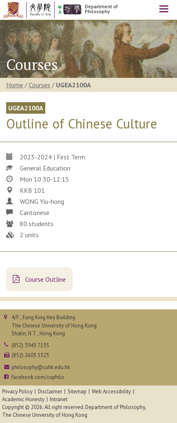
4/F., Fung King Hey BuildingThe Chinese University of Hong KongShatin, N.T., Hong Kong (54, 325)
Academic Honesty (23, 399)
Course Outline (39, 279)
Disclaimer (50, 391)
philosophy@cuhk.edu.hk (41, 367)
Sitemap (77, 391)
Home (14, 85)
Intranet (59, 399)
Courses (39, 85)
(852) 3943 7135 (30, 345)
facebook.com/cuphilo (38, 377)
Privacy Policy (17, 391)
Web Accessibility (111, 391)
